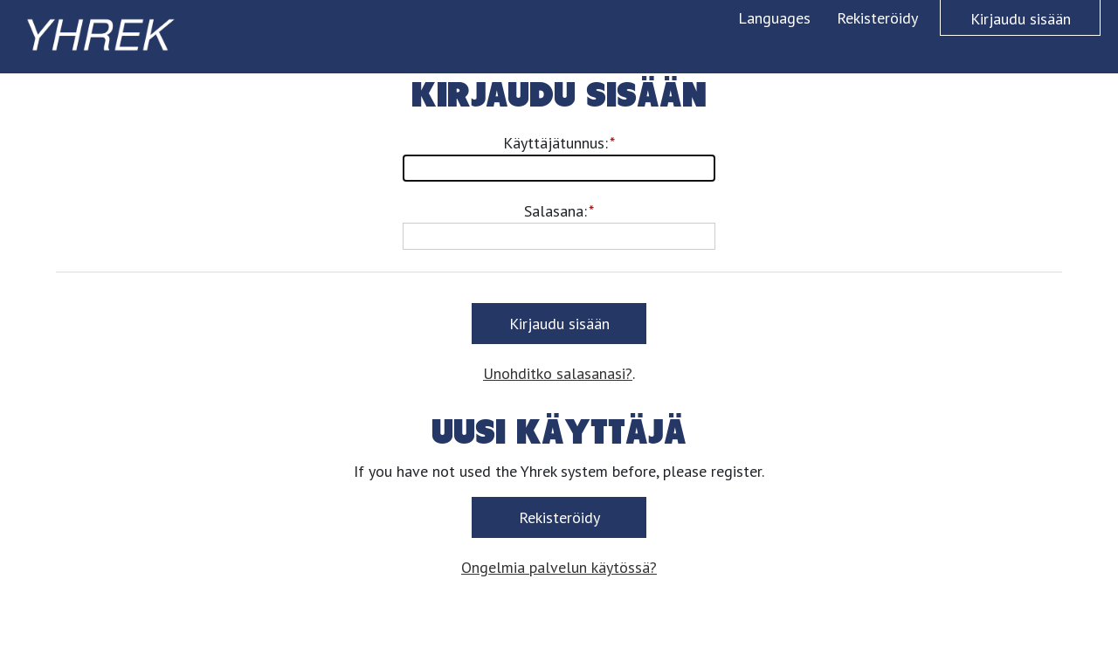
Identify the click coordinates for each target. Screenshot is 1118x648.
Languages (774, 18)
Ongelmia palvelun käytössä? (559, 567)
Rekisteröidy (877, 18)
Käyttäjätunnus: (555, 143)
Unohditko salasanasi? (557, 373)
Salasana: (555, 211)
